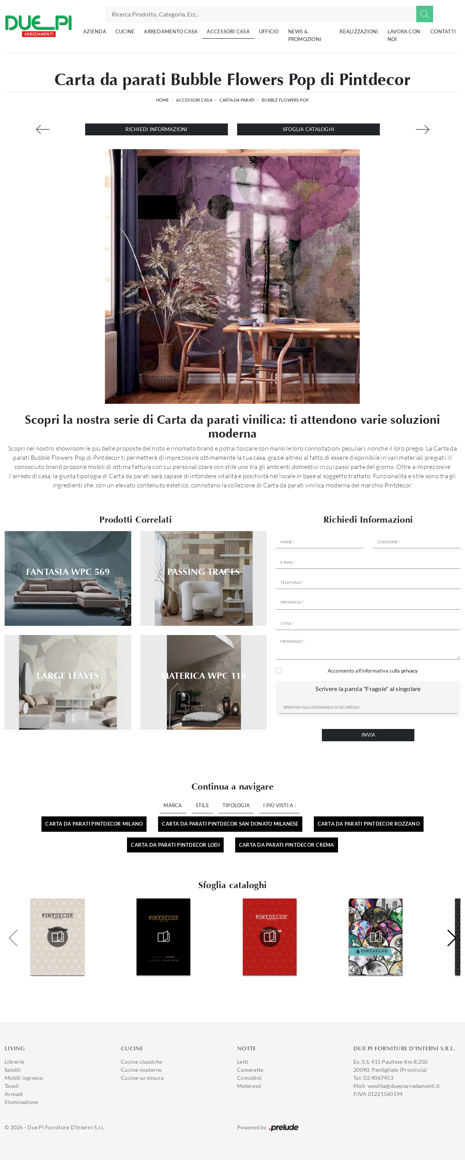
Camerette (250, 1069)
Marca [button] (172, 805)
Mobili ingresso (24, 1077)
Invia (368, 735)
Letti (242, 1061)
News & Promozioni (305, 35)
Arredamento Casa (171, 31)
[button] (451, 938)
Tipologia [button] (236, 805)
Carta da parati (237, 99)
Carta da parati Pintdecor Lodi (175, 845)
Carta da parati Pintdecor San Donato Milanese (230, 824)
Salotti (13, 1069)
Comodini (249, 1077)
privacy (409, 671)
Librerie (14, 1061)
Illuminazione (21, 1102)
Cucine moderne (141, 1069)
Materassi (249, 1086)
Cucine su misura (142, 1077)
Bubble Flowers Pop (285, 99)
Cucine (125, 31)
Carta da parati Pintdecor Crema (286, 845)
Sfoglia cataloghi (308, 129)
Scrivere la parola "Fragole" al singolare (367, 688)
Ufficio (269, 31)
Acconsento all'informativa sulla (373, 671)
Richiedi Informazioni (156, 129)
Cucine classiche (141, 1061)
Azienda (94, 31)
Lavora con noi (404, 35)
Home (162, 99)
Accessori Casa (228, 31)
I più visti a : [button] (279, 805)
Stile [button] (202, 805)
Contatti (443, 31)
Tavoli (12, 1086)
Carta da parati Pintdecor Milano (94, 824)
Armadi (14, 1094)
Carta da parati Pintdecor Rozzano (369, 824)
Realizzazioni (359, 31)
